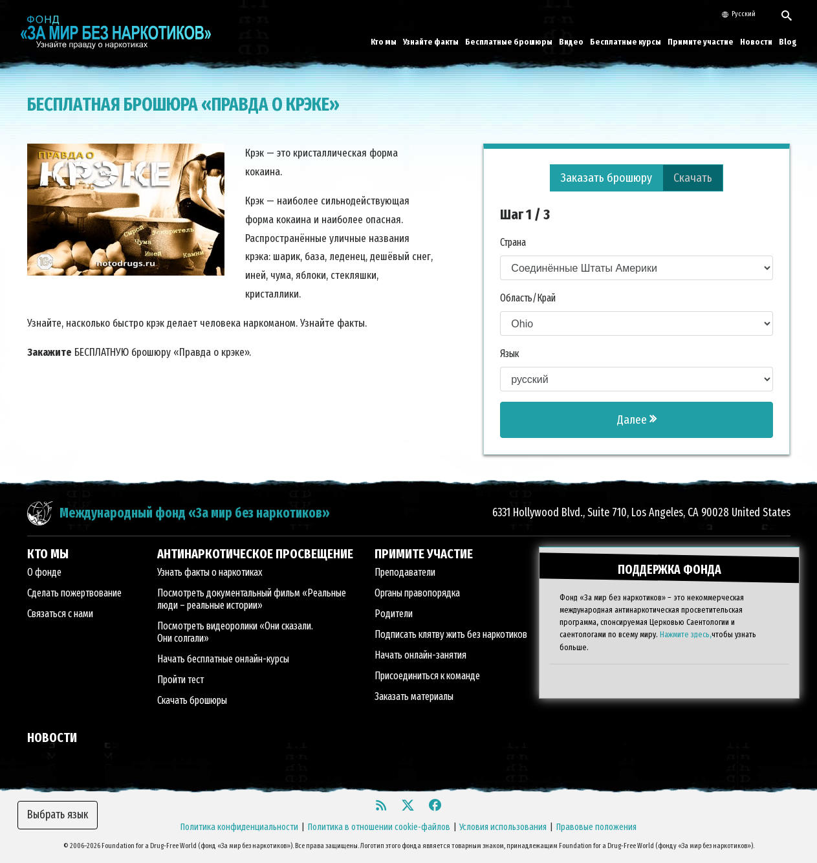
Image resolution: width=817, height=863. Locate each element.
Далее (637, 419)
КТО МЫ (48, 554)
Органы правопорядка (417, 593)
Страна (513, 242)
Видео (571, 42)
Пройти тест (180, 679)
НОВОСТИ (52, 737)
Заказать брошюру (606, 177)
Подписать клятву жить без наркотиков (451, 634)
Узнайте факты (431, 42)
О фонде (44, 572)
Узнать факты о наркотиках (210, 572)
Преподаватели (405, 572)
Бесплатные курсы (625, 42)
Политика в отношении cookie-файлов (379, 827)
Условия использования (503, 827)
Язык (509, 353)
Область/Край (528, 298)
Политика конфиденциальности (239, 827)
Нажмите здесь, (686, 634)
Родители (394, 613)
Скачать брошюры (192, 700)
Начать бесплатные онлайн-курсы (223, 659)
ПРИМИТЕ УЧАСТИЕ (424, 554)
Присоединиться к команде (427, 676)
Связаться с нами (60, 613)
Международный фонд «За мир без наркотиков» (195, 513)
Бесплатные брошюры (508, 42)
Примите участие (701, 42)
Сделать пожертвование (74, 593)
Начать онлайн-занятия (420, 655)
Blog (788, 42)
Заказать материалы (414, 696)
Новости (756, 42)
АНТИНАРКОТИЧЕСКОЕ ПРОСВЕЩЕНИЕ (255, 554)
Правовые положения (596, 827)
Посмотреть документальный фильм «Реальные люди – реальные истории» (251, 599)
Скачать (692, 177)
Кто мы (384, 42)
